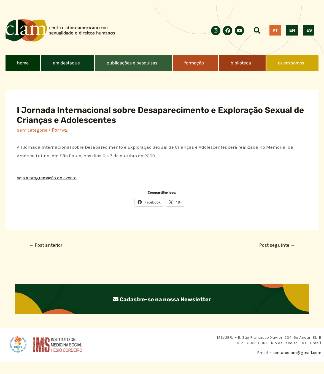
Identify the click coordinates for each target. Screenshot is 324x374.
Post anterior (46, 245)
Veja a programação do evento (49, 177)
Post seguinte (276, 245)
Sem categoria (32, 130)
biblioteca (241, 63)
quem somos (291, 63)
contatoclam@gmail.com (296, 353)
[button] (67, 63)
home (23, 63)
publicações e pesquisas (132, 63)
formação (194, 63)
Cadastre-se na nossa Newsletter (162, 299)
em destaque (66, 63)
